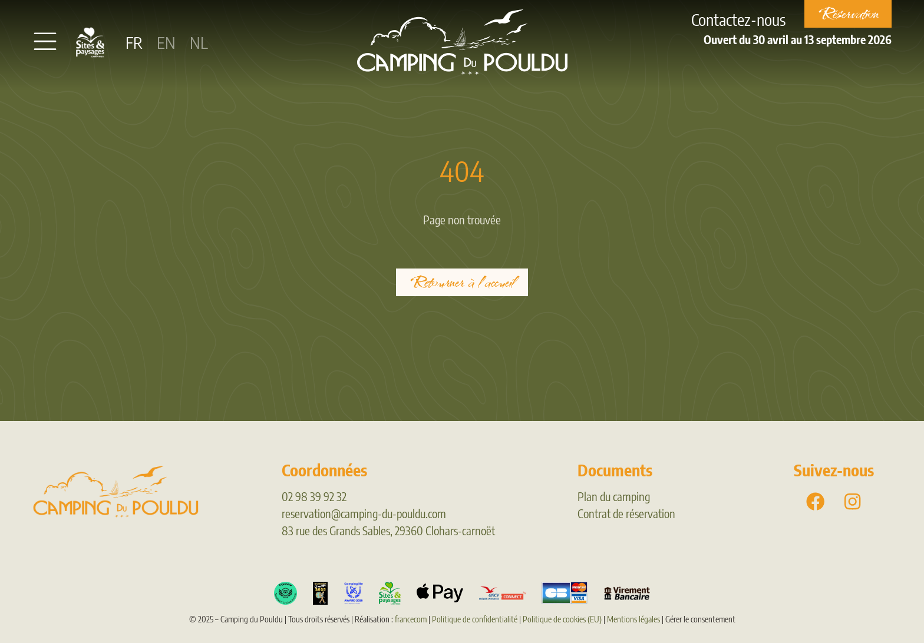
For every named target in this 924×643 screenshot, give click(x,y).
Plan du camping (614, 496)
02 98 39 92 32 (314, 496)
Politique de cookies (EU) (562, 619)
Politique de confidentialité (474, 619)
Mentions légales (633, 619)
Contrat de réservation (626, 513)
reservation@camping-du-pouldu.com (364, 513)
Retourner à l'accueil (462, 282)
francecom (411, 619)
